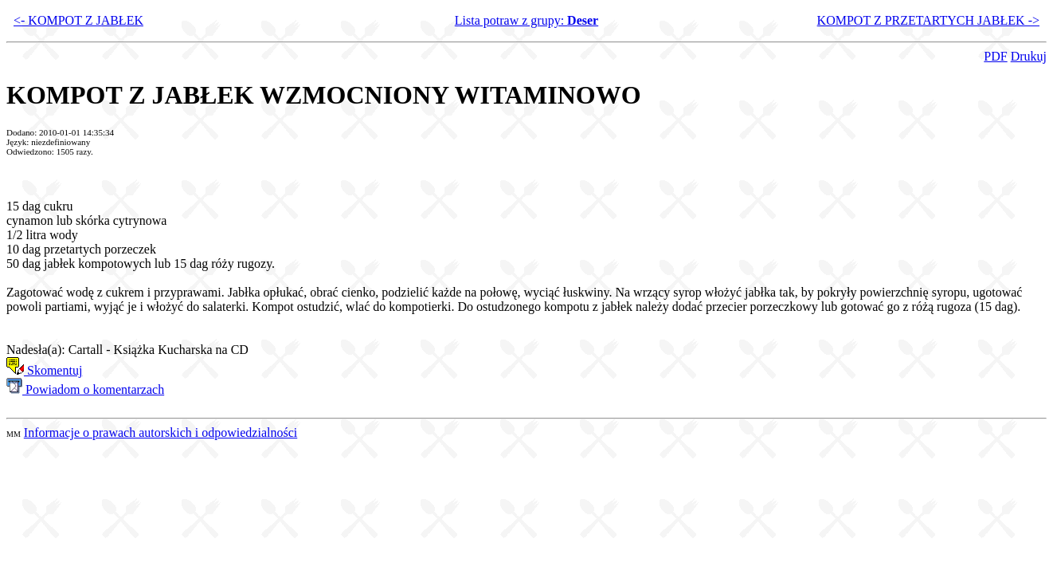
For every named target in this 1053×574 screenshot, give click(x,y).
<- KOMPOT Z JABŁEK (78, 20)
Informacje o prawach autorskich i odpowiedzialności (160, 432)
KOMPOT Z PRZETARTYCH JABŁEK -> (928, 20)
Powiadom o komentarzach (85, 389)
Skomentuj (44, 370)
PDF (995, 56)
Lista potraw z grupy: (526, 20)
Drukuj (1029, 56)
